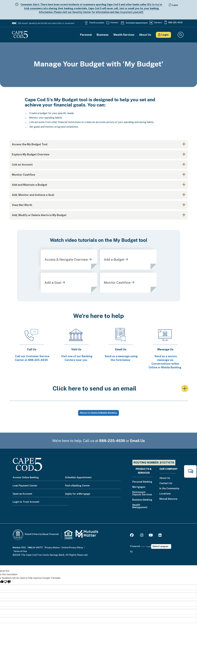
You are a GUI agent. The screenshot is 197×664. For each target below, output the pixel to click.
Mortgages (138, 487)
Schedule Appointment (137, 23)
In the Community (169, 488)
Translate (146, 546)
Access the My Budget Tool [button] (30, 144)
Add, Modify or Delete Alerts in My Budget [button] (39, 215)
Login (165, 34)
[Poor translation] (7, 582)
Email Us (137, 441)
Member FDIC (19, 547)
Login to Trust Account (26, 501)
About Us (145, 35)
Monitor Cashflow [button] (23, 174)
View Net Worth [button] (22, 205)
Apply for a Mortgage (77, 493)
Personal (86, 35)
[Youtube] (151, 535)
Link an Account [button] (22, 164)
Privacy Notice (52, 547)
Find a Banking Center (77, 485)
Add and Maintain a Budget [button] (29, 184)
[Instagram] (141, 535)
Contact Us (165, 483)
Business (103, 35)
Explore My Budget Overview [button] (30, 154)
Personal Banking (142, 482)
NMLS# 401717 (35, 547)
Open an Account (22, 493)
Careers (158, 22)
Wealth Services (123, 35)
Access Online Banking (26, 477)
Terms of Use (20, 551)
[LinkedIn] (160, 535)
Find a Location (97, 23)
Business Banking (142, 500)
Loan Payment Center (25, 485)
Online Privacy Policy (72, 547)
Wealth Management (139, 506)
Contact (114, 22)
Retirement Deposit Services (142, 493)
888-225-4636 (175, 22)
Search (180, 35)
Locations (165, 494)
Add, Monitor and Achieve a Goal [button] (33, 194)
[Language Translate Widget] (161, 546)
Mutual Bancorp (168, 499)
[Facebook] (132, 535)
